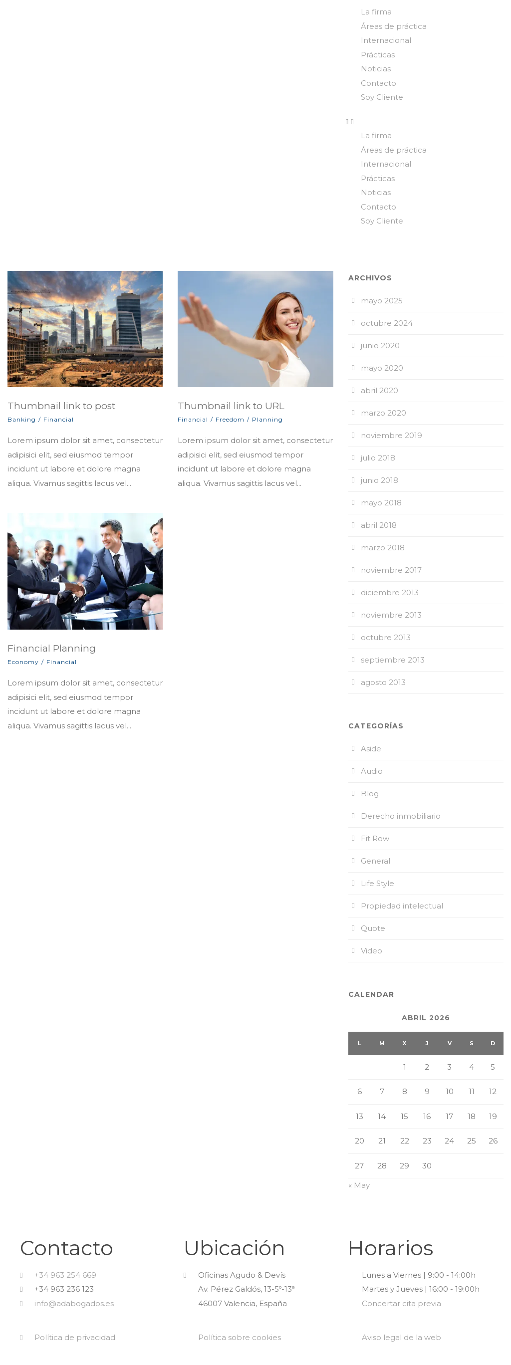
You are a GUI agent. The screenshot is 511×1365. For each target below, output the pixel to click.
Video (371, 950)
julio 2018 (378, 457)
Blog (370, 793)
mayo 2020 (382, 368)
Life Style (377, 883)
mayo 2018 (381, 502)
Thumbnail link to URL (231, 406)
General (375, 861)
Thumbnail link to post (61, 406)
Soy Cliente (382, 97)
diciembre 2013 (390, 592)
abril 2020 (379, 390)
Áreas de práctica (394, 26)
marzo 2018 (383, 547)
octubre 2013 (386, 637)
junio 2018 (379, 480)
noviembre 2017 (391, 570)
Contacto (378, 83)
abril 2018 (379, 525)
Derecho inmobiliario (401, 816)
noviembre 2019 (391, 435)
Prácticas (378, 54)
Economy (23, 662)
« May (359, 1185)
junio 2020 (380, 345)
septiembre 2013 (393, 660)
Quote (373, 928)
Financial (58, 419)
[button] (426, 122)
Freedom (230, 419)
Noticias (376, 68)
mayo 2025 (382, 300)
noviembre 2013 (391, 615)
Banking (21, 419)
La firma (376, 11)
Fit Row (375, 838)
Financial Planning (51, 648)
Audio (372, 771)
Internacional (386, 40)
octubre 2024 (387, 323)
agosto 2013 (383, 682)
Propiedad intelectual (402, 905)
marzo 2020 (383, 413)
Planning (267, 419)
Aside (371, 748)
